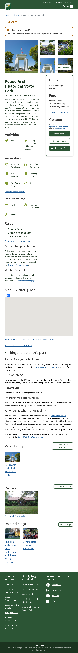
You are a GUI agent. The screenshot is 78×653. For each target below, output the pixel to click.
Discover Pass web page (18, 265)
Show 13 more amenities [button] (15, 192)
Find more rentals (63, 486)
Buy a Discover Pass (31, 589)
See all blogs (65, 524)
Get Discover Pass (59, 148)
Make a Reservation (31, 584)
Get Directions (59, 141)
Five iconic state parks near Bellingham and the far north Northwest (10, 551)
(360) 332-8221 (60, 128)
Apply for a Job (11, 612)
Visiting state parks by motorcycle (29, 545)
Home (7, 15)
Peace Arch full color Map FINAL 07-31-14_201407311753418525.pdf (29, 339)
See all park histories (62, 446)
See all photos (63, 67)
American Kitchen (58, 415)
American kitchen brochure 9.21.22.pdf (18, 346)
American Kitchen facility (46, 367)
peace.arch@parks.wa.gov (58, 126)
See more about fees (58, 112)
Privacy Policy (39, 645)
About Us (68, 2)
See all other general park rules (18, 241)
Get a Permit (28, 594)
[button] (71, 6)
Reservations (47, 2)
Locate (8, 295)
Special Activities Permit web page (32, 437)
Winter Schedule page (26, 280)
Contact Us (10, 584)
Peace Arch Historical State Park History (10, 469)
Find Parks (15, 15)
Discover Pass (58, 2)
